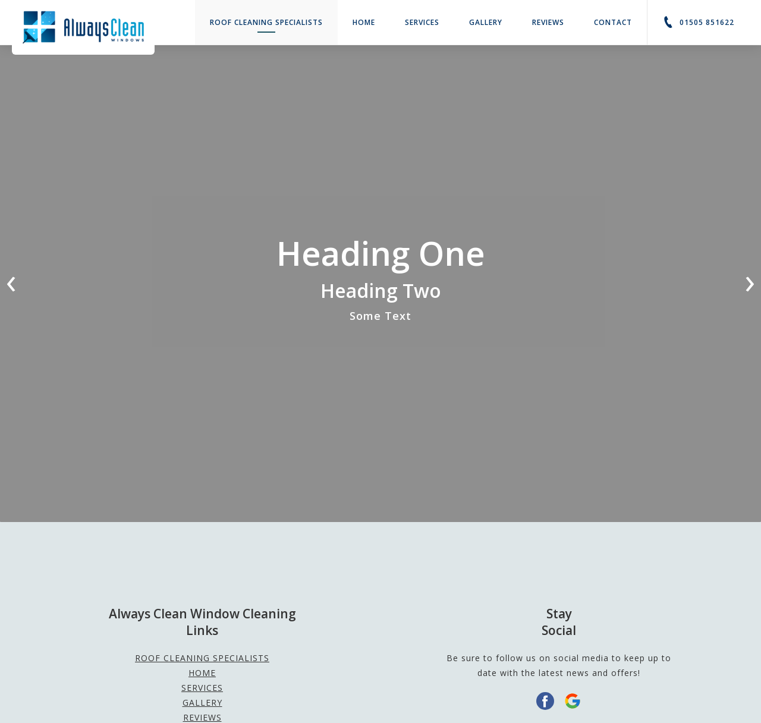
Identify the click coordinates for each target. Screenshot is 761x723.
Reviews (548, 22)
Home (364, 22)
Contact (613, 22)
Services (422, 22)
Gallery (485, 22)
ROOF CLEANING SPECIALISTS (266, 25)
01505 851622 (698, 22)
